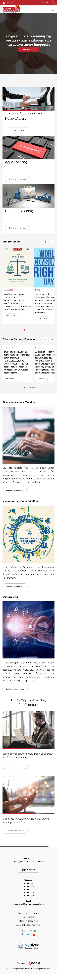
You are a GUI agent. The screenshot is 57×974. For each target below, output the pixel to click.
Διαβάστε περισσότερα (17, 130)
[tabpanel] (18, 286)
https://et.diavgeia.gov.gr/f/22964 (29, 946)
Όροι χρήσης (28, 917)
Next (51, 241)
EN (47, 2)
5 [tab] (32, 387)
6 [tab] (34, 387)
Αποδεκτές (41, 379)
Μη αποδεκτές (11, 379)
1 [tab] (24, 330)
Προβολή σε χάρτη (28, 870)
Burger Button (52, 9)
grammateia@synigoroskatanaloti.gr (28, 904)
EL (42, 2)
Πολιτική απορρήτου (28, 921)
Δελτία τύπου (10, 315)
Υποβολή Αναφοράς (28, 49)
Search (53, 2)
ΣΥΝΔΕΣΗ (10, 2)
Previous (45, 241)
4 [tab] (30, 387)
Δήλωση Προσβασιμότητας (28, 925)
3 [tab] (28, 387)
